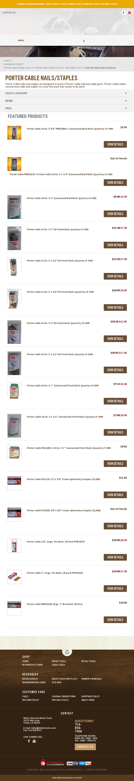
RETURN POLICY (30, 700)
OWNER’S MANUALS (91, 679)
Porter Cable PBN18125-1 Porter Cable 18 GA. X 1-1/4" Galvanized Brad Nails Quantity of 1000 (61, 174)
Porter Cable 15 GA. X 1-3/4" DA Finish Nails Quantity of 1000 (60, 292)
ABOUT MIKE (87, 700)
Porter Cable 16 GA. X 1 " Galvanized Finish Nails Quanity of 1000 (62, 385)
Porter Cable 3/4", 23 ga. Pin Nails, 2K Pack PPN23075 (56, 541)
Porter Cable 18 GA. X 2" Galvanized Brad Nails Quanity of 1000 (61, 198)
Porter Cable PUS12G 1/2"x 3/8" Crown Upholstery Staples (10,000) (63, 479)
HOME (25, 661)
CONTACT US (85, 747)
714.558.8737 (35, 730)
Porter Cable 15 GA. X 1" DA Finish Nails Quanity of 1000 (57, 229)
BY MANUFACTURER (32, 665)
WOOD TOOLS (59, 661)
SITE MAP (57, 682)
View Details (115, 144)
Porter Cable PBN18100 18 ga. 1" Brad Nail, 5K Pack (54, 604)
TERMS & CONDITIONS (96, 769)
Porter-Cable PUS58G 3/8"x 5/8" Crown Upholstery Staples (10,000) (64, 510)
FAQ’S (25, 696)
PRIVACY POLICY (75, 769)
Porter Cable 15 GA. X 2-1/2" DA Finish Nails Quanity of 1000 (60, 354)
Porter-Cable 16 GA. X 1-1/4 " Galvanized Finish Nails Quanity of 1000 (65, 416)
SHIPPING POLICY (90, 696)
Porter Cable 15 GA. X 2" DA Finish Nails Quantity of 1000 (58, 323)
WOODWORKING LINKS (34, 682)
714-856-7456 (78, 728)
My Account (50, 40)
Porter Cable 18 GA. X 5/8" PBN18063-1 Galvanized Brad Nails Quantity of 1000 (70, 128)
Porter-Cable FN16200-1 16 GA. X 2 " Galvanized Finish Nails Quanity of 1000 (69, 448)
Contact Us (9, 12)
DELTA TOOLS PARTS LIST (64, 679)
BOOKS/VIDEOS (30, 679)
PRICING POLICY (60, 700)
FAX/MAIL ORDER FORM (63, 696)
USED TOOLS (58, 665)
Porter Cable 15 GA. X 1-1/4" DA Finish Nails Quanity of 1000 (60, 260)
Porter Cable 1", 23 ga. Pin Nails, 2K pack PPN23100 (55, 573)
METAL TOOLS (88, 661)
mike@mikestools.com (39, 728)
